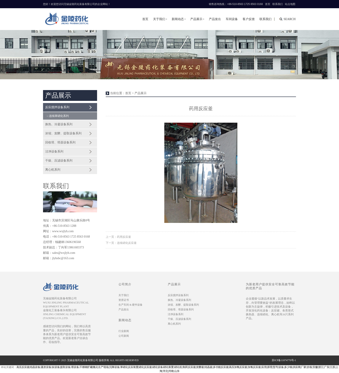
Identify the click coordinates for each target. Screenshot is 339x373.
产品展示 (196, 19)
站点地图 (290, 4)
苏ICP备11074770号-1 (284, 360)
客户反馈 (249, 19)
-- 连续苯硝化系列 (57, 115)
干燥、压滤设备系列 (58, 160)
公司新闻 (123, 335)
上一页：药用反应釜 (118, 236)
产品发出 (215, 19)
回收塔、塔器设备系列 (60, 142)
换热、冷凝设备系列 (58, 124)
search (290, 19)
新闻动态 (178, 19)
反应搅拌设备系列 (57, 107)
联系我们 (277, 4)
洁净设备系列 (54, 151)
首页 (267, 4)
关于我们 (159, 19)
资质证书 (123, 300)
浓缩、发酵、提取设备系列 (63, 133)
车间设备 (232, 19)
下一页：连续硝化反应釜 (121, 242)
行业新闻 (123, 331)
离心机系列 (52, 169)
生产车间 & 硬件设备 (130, 304)
